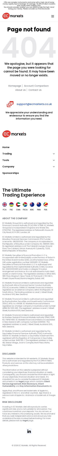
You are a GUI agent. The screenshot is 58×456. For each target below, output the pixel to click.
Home (5, 147)
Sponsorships (10, 173)
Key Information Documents (34, 386)
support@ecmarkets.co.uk (34, 104)
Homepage (14, 86)
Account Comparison (36, 86)
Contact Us (35, 90)
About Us (20, 90)
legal (21, 381)
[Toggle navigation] (53, 16)
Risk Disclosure (44, 9)
